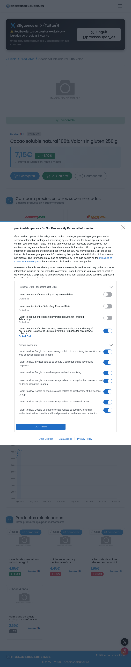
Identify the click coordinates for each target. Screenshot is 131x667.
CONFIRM (40, 426)
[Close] (124, 228)
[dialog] (65, 333)
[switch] (107, 294)
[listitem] (65, 287)
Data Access (65, 438)
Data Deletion (46, 438)
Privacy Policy (84, 438)
